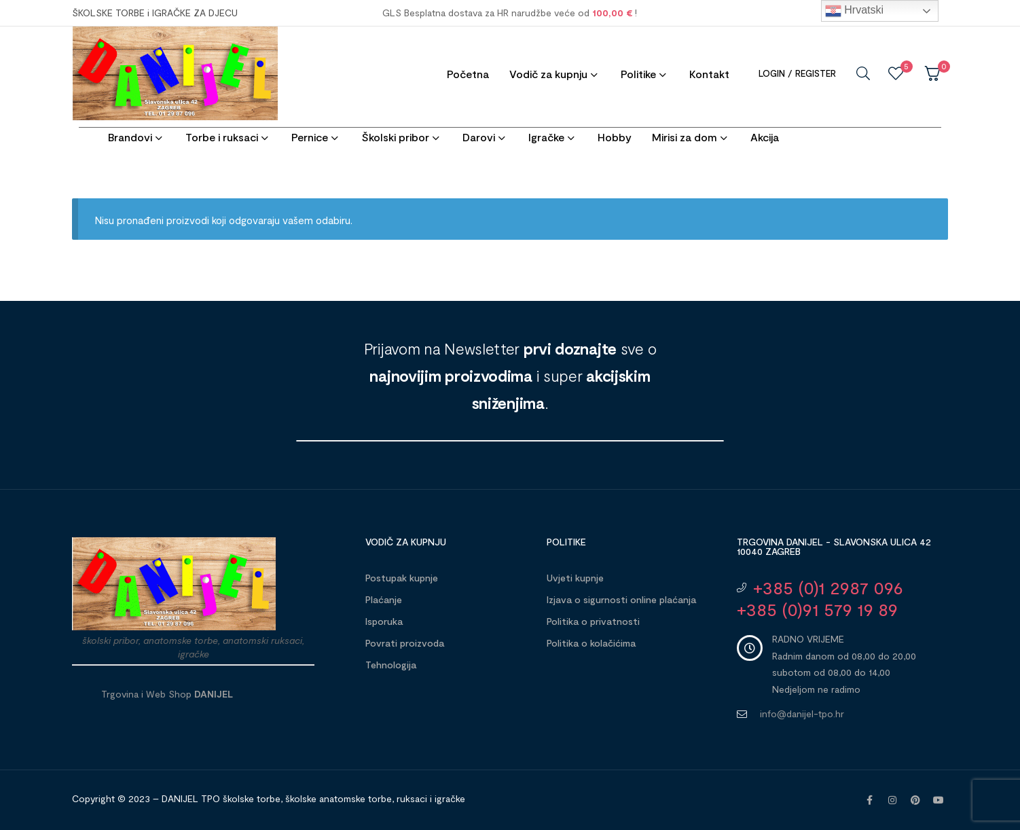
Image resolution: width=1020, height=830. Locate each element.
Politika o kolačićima (591, 643)
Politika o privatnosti (593, 621)
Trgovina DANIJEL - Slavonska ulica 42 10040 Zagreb (834, 546)
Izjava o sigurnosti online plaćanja (621, 599)
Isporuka (384, 621)
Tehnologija (390, 664)
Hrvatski (854, 11)
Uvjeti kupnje (575, 577)
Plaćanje (383, 599)
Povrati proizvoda (404, 643)
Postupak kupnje (401, 577)
